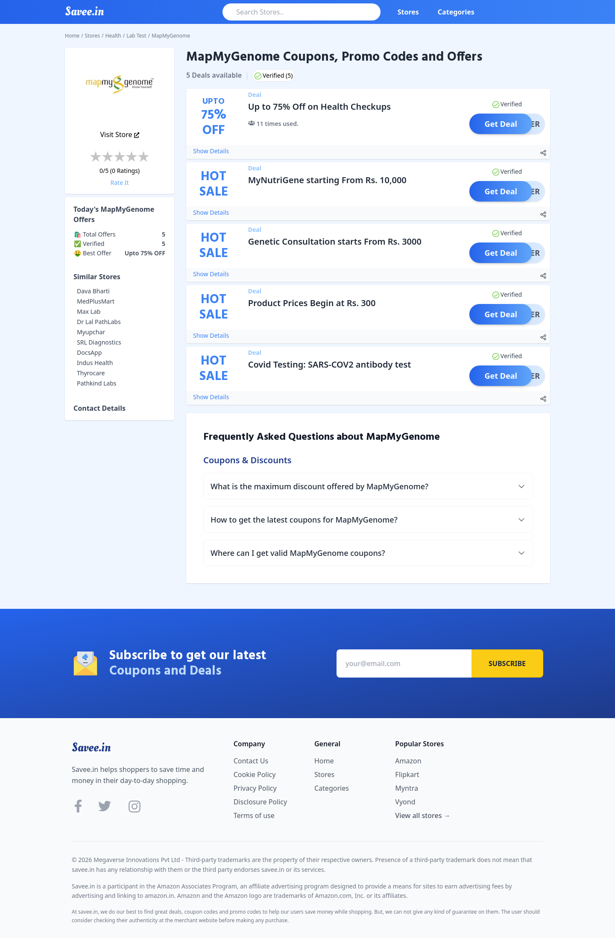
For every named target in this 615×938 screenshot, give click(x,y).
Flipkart (407, 774)
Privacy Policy (255, 788)
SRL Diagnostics (99, 342)
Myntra (406, 788)
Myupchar (91, 332)
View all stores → (422, 815)
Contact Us (251, 761)
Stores (408, 12)
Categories (456, 12)
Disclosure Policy (260, 802)
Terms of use (254, 815)
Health (113, 35)
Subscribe (507, 663)
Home (72, 35)
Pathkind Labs (97, 383)
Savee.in (91, 747)
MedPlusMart (95, 301)
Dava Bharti (93, 291)
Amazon (408, 761)
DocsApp (89, 352)
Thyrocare (91, 373)
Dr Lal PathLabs (99, 322)
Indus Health (95, 363)
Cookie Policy (255, 774)
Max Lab (88, 311)
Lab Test (136, 35)
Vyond (405, 802)
